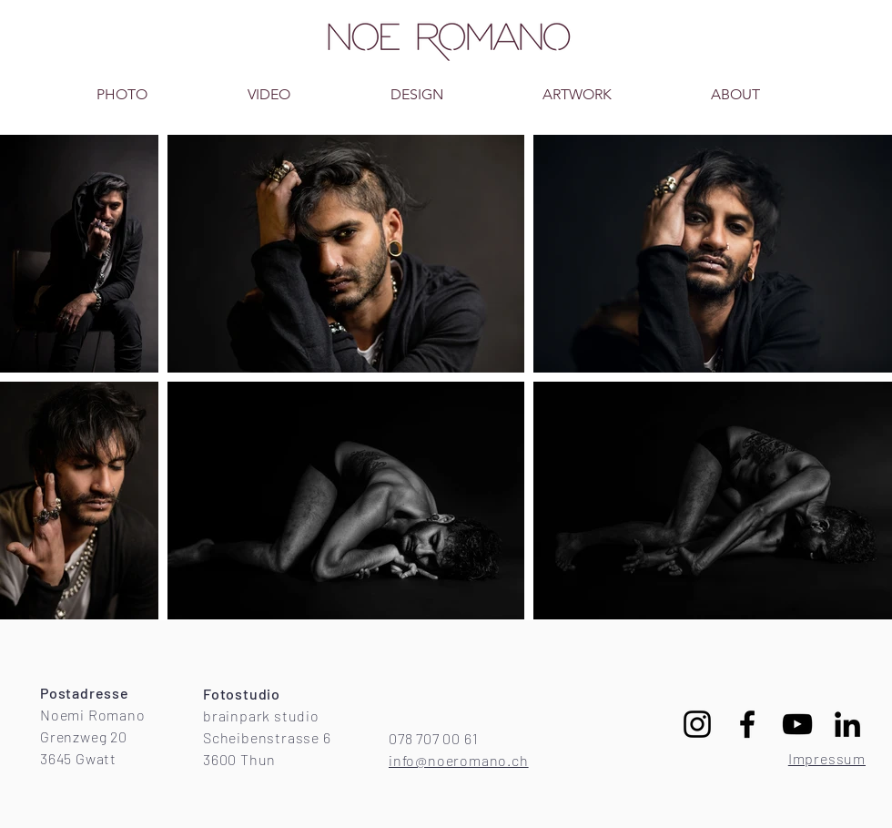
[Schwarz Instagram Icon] (697, 724)
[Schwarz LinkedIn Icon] (847, 724)
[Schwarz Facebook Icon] (747, 724)
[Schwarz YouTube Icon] (797, 724)
